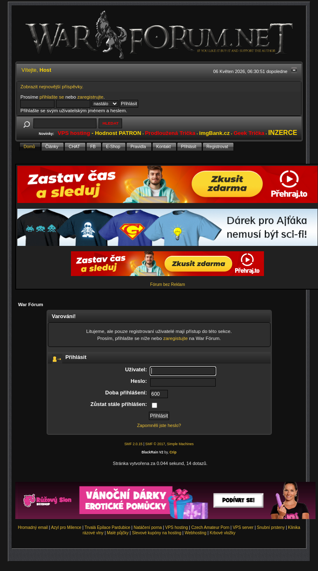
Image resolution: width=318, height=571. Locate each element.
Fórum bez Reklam (167, 284)
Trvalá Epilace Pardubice (107, 527)
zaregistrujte (91, 96)
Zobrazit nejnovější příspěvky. (51, 86)
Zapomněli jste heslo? (159, 425)
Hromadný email (33, 527)
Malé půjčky (118, 533)
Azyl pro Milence (66, 527)
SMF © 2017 (155, 444)
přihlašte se (52, 96)
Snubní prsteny (271, 527)
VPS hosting (176, 527)
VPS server (243, 527)
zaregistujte (175, 338)
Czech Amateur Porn (210, 527)
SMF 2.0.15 (133, 444)
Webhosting (196, 533)
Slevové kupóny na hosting (156, 533)
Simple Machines (180, 444)
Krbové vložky (222, 533)
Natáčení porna (148, 527)
